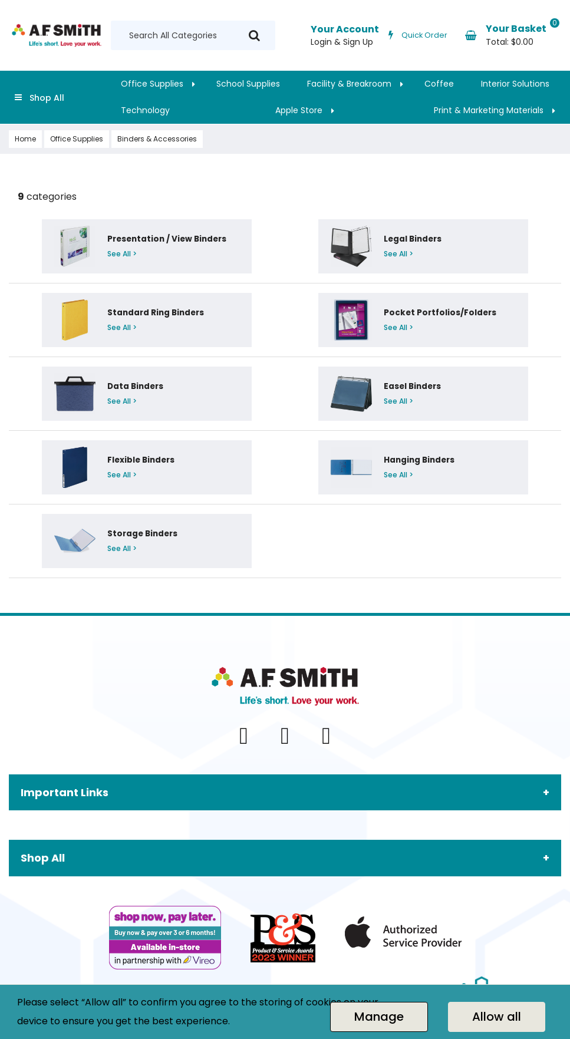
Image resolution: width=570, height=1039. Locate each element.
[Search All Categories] (193, 35)
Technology (145, 110)
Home (25, 139)
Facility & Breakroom (349, 84)
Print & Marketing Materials (488, 110)
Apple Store (298, 110)
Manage (379, 1016)
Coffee (439, 84)
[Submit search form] (254, 36)
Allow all (496, 1016)
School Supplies (248, 84)
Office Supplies (152, 84)
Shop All (46, 98)
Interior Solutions (515, 84)
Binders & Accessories (157, 139)
